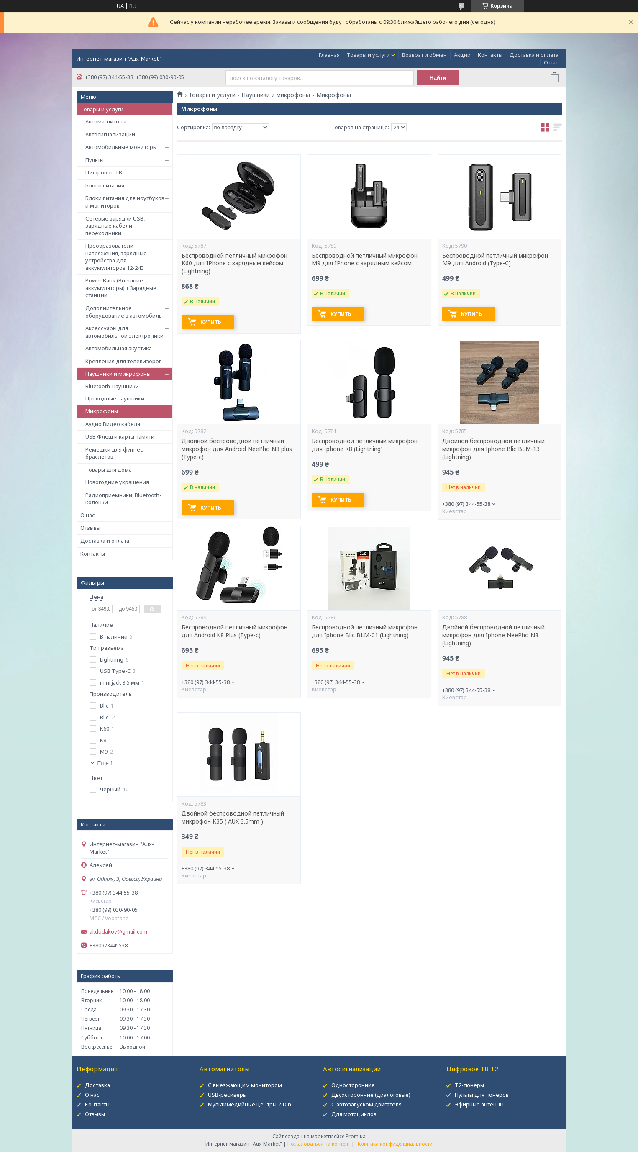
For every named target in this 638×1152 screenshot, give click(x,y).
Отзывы (90, 527)
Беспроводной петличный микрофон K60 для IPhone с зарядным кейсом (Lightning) (234, 263)
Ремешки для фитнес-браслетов (115, 453)
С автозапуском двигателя (366, 1104)
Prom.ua (356, 1136)
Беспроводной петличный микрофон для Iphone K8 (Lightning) (365, 445)
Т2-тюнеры (469, 1085)
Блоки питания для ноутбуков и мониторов (124, 201)
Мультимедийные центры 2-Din (249, 1104)
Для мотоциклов (354, 1114)
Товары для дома (108, 469)
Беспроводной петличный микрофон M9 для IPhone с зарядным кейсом (365, 259)
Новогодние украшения (117, 482)
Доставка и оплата (534, 55)
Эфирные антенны (479, 1104)
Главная (329, 55)
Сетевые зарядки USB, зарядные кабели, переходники (115, 226)
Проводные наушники (114, 398)
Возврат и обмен (424, 55)
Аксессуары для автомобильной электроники (124, 331)
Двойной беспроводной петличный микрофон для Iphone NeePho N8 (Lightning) (493, 635)
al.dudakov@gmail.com (118, 931)
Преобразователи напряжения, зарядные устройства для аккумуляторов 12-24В (116, 257)
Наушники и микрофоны (118, 373)
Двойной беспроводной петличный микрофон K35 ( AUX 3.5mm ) (233, 817)
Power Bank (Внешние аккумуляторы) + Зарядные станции (120, 288)
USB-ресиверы (227, 1094)
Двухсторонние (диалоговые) (370, 1094)
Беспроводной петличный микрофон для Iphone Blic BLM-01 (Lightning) (365, 631)
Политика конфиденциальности (394, 1143)
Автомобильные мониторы (121, 147)
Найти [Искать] (438, 77)
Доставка (97, 1085)
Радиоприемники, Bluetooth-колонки (123, 498)
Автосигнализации (110, 134)
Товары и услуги (368, 55)
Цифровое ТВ (103, 172)
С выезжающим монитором (245, 1085)
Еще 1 (105, 763)
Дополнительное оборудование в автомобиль (123, 311)
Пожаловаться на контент (318, 1143)
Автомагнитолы (105, 121)
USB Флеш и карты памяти (119, 436)
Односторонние (353, 1085)
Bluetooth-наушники (112, 386)
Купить (210, 322)
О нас (551, 62)
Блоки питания (104, 185)
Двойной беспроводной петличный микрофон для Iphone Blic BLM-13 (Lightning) (493, 449)
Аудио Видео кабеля (112, 424)
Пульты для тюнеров (482, 1094)
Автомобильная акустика (118, 348)
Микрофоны (101, 411)
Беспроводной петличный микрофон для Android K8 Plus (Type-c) (234, 631)
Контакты (490, 55)
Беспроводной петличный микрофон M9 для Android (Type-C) (495, 259)
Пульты (94, 160)
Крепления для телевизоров (123, 361)
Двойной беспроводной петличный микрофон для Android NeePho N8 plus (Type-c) (237, 449)
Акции (462, 55)
